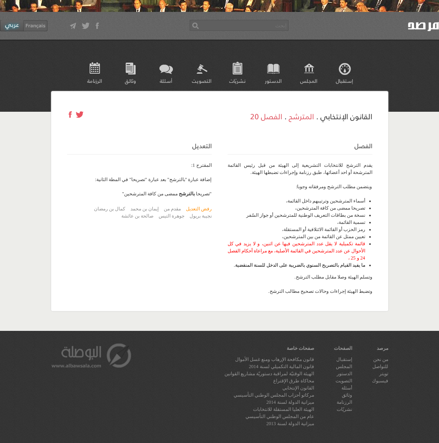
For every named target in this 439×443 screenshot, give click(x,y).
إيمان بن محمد (144, 209)
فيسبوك (380, 381)
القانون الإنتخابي (298, 388)
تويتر (383, 373)
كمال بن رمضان (109, 209)
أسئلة (166, 81)
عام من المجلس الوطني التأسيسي (279, 416)
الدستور (273, 81)
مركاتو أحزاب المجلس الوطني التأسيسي (274, 395)
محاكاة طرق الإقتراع (293, 381)
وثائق (130, 81)
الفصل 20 (266, 116)
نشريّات (237, 81)
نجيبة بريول (201, 216)
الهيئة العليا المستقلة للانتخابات (283, 409)
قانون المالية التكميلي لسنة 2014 (281, 366)
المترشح (301, 116)
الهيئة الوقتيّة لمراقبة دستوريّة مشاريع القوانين (269, 373)
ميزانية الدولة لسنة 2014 (290, 402)
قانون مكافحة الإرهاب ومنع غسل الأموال (274, 359)
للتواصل (380, 366)
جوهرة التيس (171, 216)
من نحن (380, 359)
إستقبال (344, 81)
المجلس (308, 81)
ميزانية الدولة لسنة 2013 (290, 423)
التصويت (201, 81)
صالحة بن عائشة (137, 216)
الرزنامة (94, 81)
